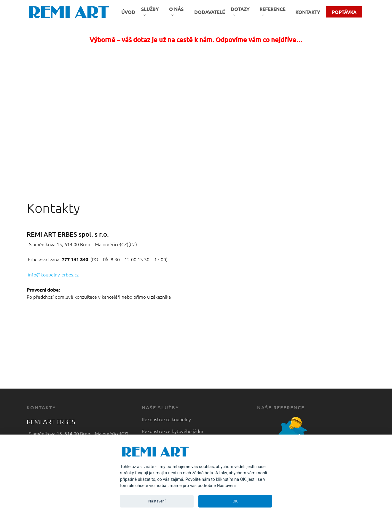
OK (235, 501)
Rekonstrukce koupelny (166, 419)
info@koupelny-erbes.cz (53, 274)
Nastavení (156, 501)
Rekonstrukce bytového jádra (172, 431)
